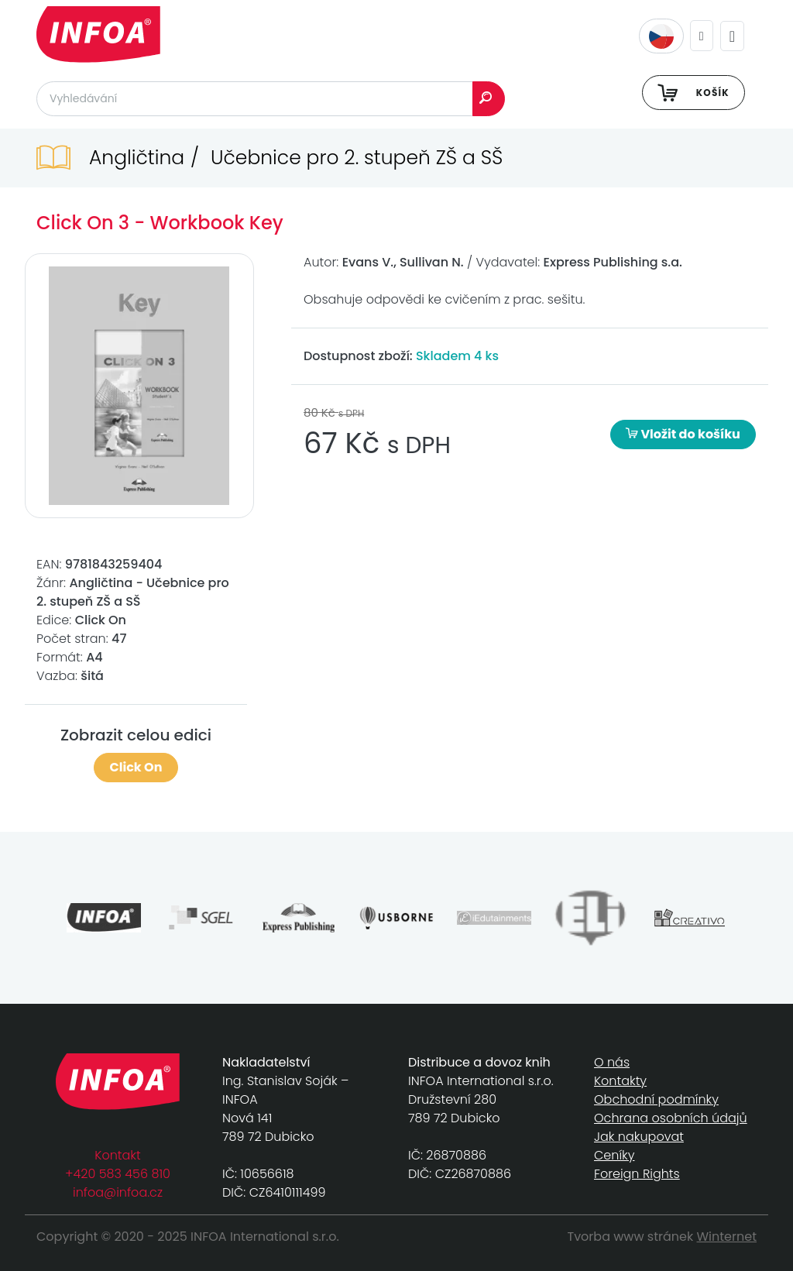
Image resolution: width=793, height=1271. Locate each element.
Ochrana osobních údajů (670, 1118)
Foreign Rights (637, 1174)
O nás (612, 1062)
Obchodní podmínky (656, 1099)
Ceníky (614, 1155)
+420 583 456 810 (117, 1174)
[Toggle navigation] (732, 36)
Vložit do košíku (683, 434)
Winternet (727, 1236)
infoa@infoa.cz (118, 1192)
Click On (136, 767)
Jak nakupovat (639, 1137)
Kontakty (620, 1081)
